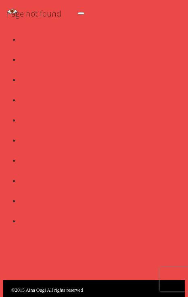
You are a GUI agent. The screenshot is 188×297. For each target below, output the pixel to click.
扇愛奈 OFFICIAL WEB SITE (47, 11)
